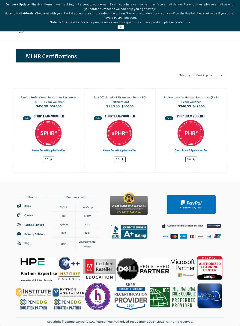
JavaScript (87, 207)
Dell (87, 233)
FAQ (26, 243)
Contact (28, 215)
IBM (63, 233)
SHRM (87, 216)
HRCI (63, 216)
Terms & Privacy (34, 224)
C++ (87, 224)
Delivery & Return (34, 234)
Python (63, 224)
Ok (120, 26)
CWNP (63, 207)
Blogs (27, 206)
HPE (63, 244)
